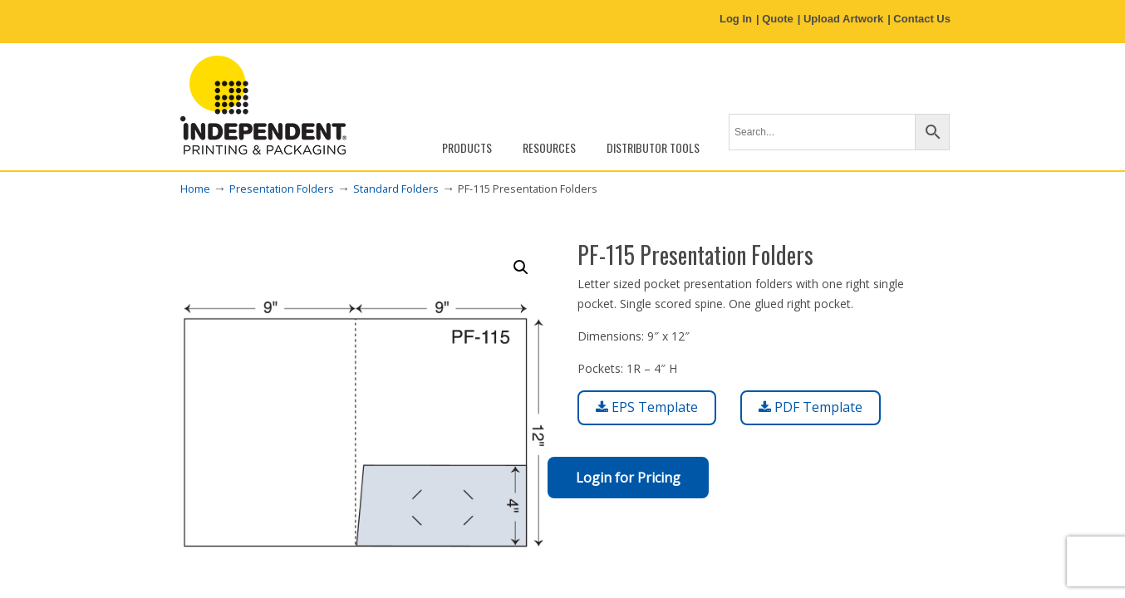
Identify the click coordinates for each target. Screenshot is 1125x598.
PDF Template (810, 407)
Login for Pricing (628, 477)
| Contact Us (919, 18)
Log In (736, 18)
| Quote (774, 18)
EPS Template (647, 407)
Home (195, 189)
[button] (521, 267)
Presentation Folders (281, 189)
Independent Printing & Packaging (263, 105)
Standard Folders (396, 189)
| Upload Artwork (841, 18)
